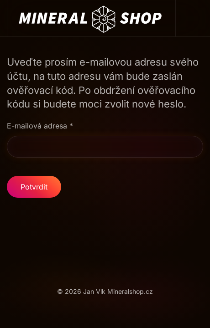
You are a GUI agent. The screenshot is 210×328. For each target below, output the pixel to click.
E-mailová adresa (40, 125)
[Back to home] (91, 18)
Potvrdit (34, 186)
